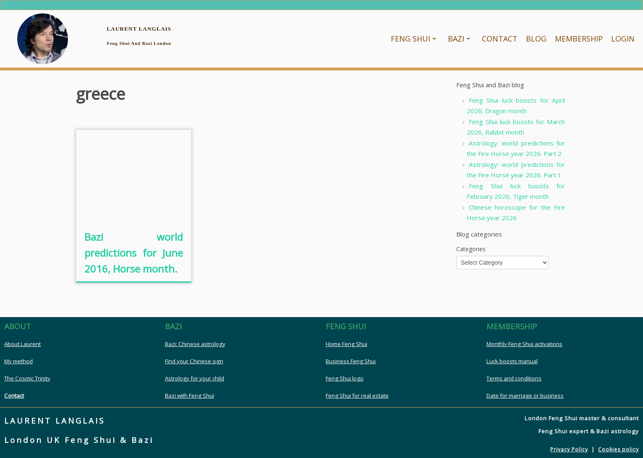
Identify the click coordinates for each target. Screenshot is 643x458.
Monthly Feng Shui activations (524, 344)
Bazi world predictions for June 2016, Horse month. (133, 253)
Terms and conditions (513, 379)
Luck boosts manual (512, 361)
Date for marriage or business (525, 396)
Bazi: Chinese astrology (195, 344)
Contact (14, 396)
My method (18, 361)
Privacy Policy (569, 449)
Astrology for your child (194, 379)
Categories (471, 249)
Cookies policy (618, 449)
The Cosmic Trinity (27, 379)
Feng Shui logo (344, 379)
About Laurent (22, 344)
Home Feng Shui (346, 344)
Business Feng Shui (351, 361)
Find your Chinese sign (194, 361)
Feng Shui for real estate (357, 396)
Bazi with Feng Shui (189, 396)
